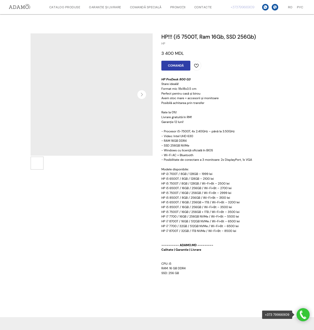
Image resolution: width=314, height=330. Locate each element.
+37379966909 (242, 7)
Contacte (203, 7)
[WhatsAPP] (265, 7)
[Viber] (275, 7)
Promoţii (178, 7)
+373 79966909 (277, 315)
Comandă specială (146, 7)
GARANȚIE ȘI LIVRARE (105, 7)
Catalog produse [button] (64, 7)
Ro (290, 7)
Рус (300, 7)
